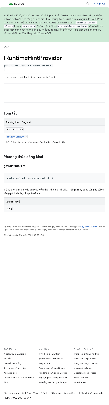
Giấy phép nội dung (88, 226)
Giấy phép (56, 393)
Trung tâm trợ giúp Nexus (86, 363)
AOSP (6, 47)
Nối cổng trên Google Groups (53, 382)
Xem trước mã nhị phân (15, 368)
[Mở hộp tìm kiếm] (88, 3)
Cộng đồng (32, 393)
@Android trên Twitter (49, 353)
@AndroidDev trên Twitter (51, 358)
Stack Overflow (81, 377)
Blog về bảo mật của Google (52, 368)
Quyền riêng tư (71, 393)
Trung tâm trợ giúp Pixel (85, 358)
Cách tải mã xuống (12, 363)
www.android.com (83, 368)
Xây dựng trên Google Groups (53, 377)
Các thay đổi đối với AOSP (36, 33)
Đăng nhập (99, 3)
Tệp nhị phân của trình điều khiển (19, 377)
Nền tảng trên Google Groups (53, 372)
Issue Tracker (80, 382)
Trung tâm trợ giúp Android (86, 353)
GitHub (7, 382)
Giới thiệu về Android (14, 393)
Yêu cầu (7, 358)
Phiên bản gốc (10, 372)
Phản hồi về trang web (92, 393)
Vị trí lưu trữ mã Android (15, 353)
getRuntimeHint (15, 136)
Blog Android (45, 363)
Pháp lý (44, 393)
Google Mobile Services (85, 372)
